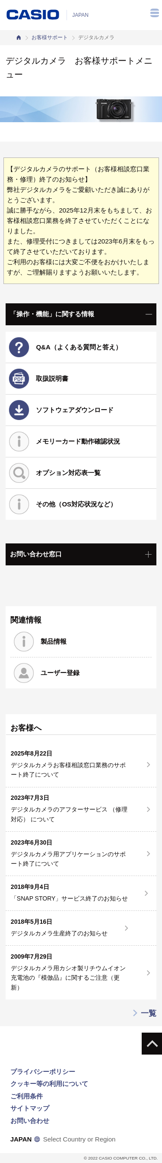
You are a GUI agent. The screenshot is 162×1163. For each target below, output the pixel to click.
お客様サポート (50, 37)
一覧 (143, 1013)
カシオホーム (18, 38)
